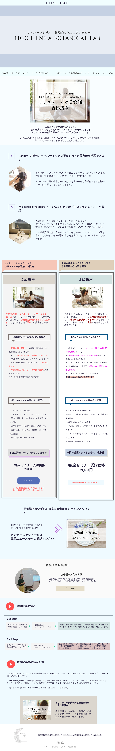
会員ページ (97, 735)
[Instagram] (58, 743)
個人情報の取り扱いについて (48, 735)
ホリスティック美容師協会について (76, 735)
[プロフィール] (70, 588)
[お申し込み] (28, 480)
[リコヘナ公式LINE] (62, 743)
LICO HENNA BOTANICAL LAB (57, 38)
